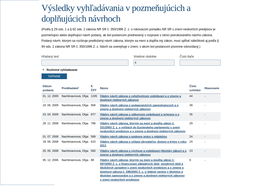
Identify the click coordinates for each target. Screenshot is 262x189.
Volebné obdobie (145, 56)
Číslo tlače (187, 56)
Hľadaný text (50, 56)
